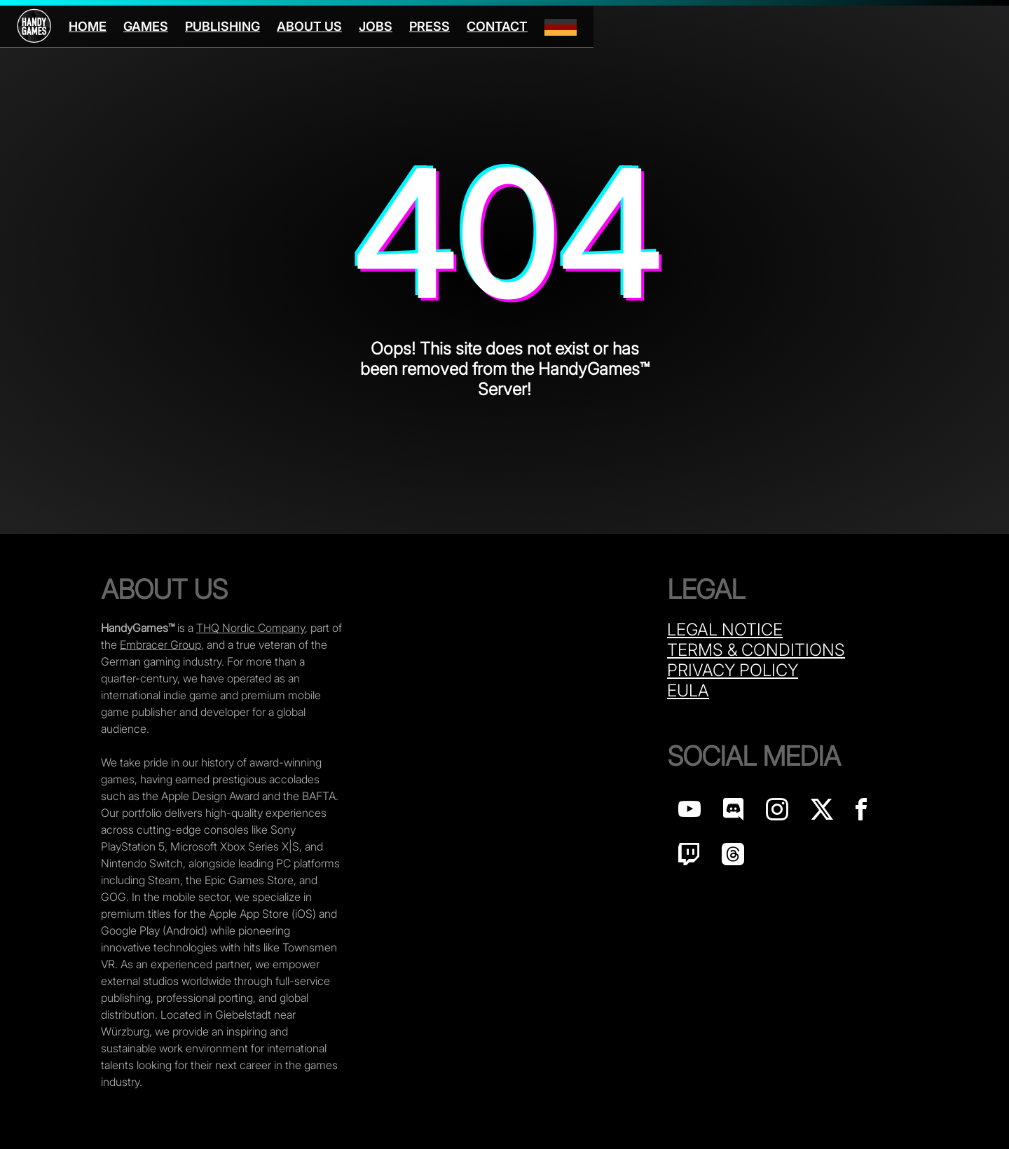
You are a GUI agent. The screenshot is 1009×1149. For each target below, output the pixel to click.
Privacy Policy (732, 670)
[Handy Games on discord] (733, 813)
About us (309, 26)
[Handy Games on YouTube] (689, 813)
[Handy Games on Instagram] (777, 813)
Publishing (222, 26)
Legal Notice (725, 629)
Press (429, 26)
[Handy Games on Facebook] (861, 813)
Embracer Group (160, 645)
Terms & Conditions (756, 650)
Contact (497, 26)
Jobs (375, 26)
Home (88, 26)
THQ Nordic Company (250, 628)
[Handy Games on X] (821, 813)
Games (145, 26)
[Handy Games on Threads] (733, 858)
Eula (688, 690)
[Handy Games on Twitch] (689, 858)
